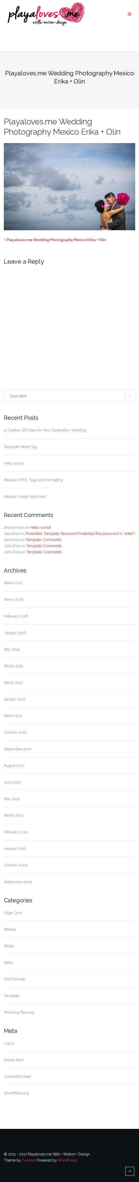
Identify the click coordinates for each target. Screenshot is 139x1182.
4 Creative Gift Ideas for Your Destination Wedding (45, 430)
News (8, 963)
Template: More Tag (20, 447)
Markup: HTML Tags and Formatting (33, 480)
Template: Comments (43, 540)
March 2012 (13, 683)
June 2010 (12, 782)
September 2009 (18, 882)
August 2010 (14, 766)
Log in (9, 1043)
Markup (10, 929)
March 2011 (13, 716)
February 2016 (16, 616)
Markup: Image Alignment (25, 497)
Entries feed (13, 1060)
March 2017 (13, 583)
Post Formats (15, 979)
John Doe (12, 546)
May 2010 (12, 799)
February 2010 (16, 832)
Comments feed (17, 1076)
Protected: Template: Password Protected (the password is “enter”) (80, 534)
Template (11, 996)
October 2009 (15, 865)
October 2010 (15, 732)
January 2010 (15, 849)
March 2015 (13, 666)
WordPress (67, 1160)
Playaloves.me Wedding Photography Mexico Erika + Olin (56, 240)
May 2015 (11, 649)
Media (9, 946)
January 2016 (15, 633)
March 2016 (13, 600)
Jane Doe (11, 534)
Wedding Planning (19, 1012)
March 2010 (13, 815)
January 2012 (15, 699)
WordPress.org (16, 1093)
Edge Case (13, 913)
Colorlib (29, 1160)
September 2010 (17, 749)
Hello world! (14, 463)
